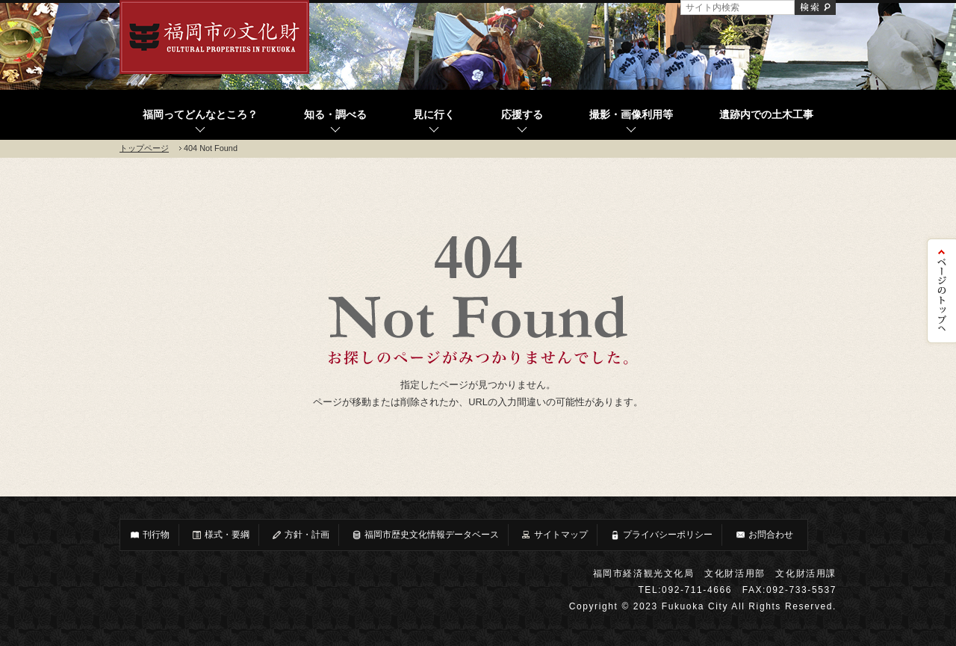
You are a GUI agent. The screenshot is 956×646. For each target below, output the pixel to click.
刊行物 (149, 535)
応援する (522, 114)
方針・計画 (300, 535)
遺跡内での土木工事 (766, 114)
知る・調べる (335, 114)
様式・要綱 (220, 535)
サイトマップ (554, 535)
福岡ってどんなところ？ (200, 114)
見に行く (434, 114)
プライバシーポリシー (661, 535)
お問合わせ (764, 535)
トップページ (144, 148)
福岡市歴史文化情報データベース (425, 535)
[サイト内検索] (737, 7)
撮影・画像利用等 (631, 114)
